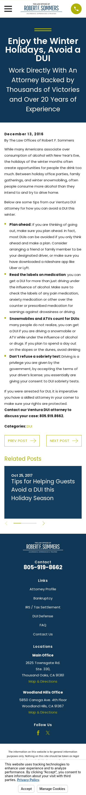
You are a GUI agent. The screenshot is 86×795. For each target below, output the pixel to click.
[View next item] (44, 523)
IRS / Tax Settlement (43, 607)
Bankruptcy (43, 598)
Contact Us (43, 634)
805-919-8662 (43, 567)
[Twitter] (47, 732)
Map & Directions (43, 681)
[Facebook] (38, 732)
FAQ (43, 625)
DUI (29, 426)
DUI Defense (43, 616)
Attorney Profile (43, 589)
